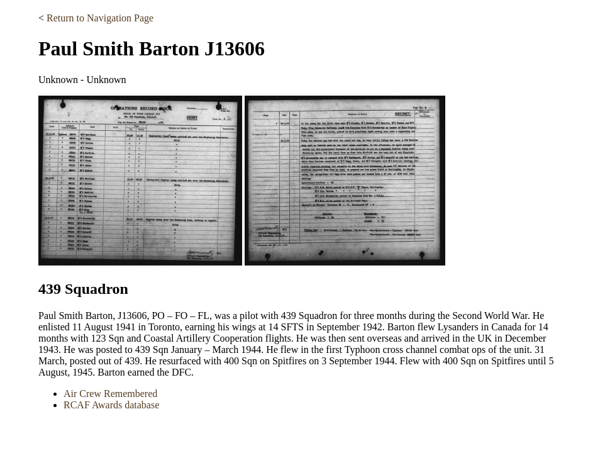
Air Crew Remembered (110, 393)
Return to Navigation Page (100, 18)
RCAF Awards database (111, 405)
